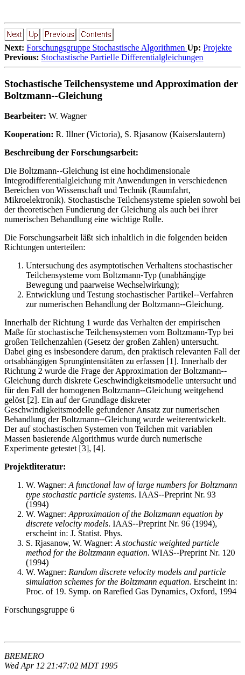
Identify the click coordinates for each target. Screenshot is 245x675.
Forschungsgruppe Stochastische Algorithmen (106, 47)
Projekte (217, 47)
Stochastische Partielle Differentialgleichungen (122, 57)
